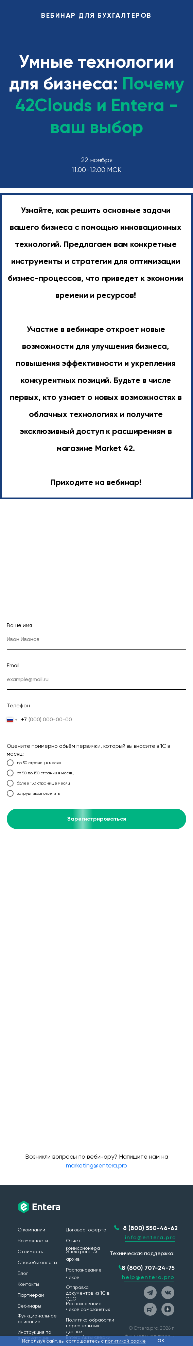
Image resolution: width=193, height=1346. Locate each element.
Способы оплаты (37, 1262)
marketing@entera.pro (96, 1165)
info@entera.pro (150, 1237)
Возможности (33, 1240)
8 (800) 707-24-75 (148, 1268)
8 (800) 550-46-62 (150, 1228)
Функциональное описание (37, 1318)
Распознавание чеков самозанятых (88, 1306)
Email (13, 665)
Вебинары (29, 1306)
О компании (31, 1229)
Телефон (18, 705)
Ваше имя (19, 625)
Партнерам (31, 1295)
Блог (23, 1273)
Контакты (28, 1284)
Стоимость (30, 1251)
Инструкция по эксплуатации (34, 1335)
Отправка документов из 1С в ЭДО (87, 1292)
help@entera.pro (148, 1277)
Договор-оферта (86, 1229)
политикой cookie (125, 1341)
